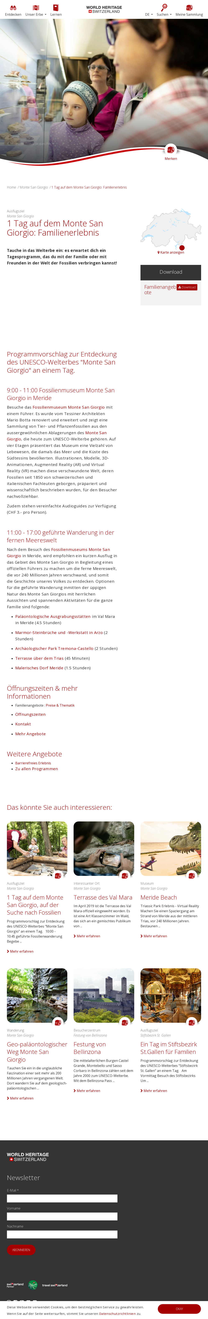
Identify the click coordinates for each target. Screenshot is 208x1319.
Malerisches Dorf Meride (39, 668)
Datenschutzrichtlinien (117, 1313)
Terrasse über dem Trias (39, 658)
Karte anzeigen (171, 252)
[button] (15, 92)
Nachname (15, 1226)
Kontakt (23, 724)
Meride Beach (158, 897)
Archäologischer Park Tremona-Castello (54, 648)
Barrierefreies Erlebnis (33, 763)
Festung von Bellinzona (90, 1048)
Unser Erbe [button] (34, 10)
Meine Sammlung (189, 10)
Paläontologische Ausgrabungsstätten (53, 616)
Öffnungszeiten (30, 714)
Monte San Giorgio (34, 187)
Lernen (56, 10)
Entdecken (13, 10)
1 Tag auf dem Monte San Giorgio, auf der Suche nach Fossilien (35, 904)
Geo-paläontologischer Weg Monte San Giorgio (37, 1051)
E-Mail (13, 1190)
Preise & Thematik (60, 705)
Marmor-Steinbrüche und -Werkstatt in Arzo (59, 632)
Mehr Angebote (30, 733)
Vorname (13, 1208)
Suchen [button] (163, 10)
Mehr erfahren (20, 951)
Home (11, 187)
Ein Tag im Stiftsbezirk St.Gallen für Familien (168, 1048)
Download (187, 287)
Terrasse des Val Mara (103, 897)
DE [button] (147, 14)
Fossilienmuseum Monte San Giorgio (69, 407)
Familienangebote (160, 289)
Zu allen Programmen (36, 768)
